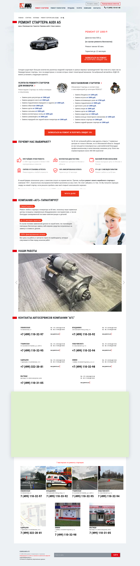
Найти (115, 555)
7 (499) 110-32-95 (83, 496)
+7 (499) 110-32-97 (31, 334)
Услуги (79, 8)
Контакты (97, 8)
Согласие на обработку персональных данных (32, 559)
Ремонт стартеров (42, 8)
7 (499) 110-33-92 (57, 496)
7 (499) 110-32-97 (31, 496)
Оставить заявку (92, 4)
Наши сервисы (56, 26)
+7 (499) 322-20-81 (31, 366)
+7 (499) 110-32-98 (83, 366)
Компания (87, 8)
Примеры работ (45, 26)
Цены (20, 26)
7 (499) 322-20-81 (31, 533)
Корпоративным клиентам (110, 4)
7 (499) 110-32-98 (65, 534)
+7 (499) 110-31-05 (31, 383)
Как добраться (55, 334)
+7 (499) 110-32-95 (31, 350)
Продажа (71, 8)
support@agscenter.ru (25, 557)
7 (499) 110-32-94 (108, 496)
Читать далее (70, 193)
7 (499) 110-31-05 (100, 533)
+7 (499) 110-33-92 (83, 334)
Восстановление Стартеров (87, 83)
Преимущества (27, 26)
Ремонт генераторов (58, 8)
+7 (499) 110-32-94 (83, 350)
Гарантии (36, 26)
